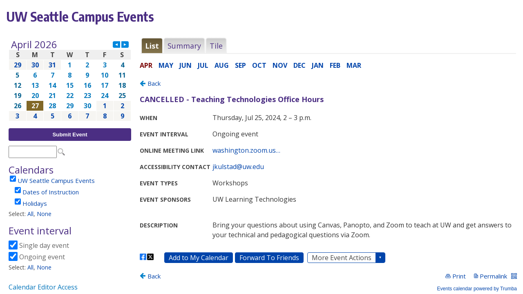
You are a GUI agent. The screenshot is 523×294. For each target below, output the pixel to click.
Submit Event (69, 134)
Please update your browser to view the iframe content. (70, 80)
